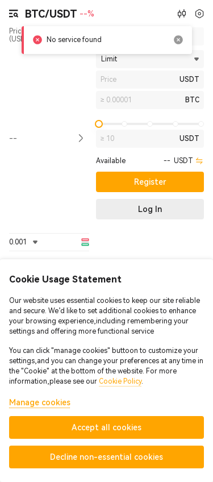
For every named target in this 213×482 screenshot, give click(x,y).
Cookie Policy (120, 381)
